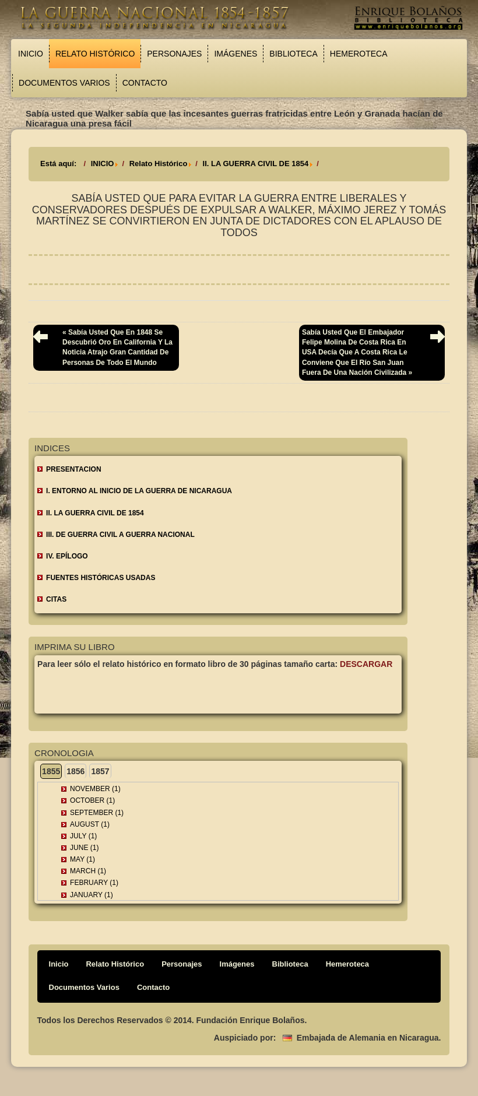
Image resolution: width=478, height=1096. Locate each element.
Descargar (366, 664)
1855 (51, 771)
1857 (100, 771)
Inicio (30, 53)
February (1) (94, 883)
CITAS (56, 599)
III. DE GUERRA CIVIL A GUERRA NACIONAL (120, 535)
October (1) (92, 800)
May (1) (82, 859)
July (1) (83, 836)
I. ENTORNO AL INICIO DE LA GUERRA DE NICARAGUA (139, 491)
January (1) (91, 895)
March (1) (88, 871)
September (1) (97, 813)
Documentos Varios (64, 82)
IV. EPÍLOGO (67, 556)
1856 (75, 771)
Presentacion (73, 469)
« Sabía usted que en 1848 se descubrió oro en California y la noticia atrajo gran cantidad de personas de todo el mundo (117, 347)
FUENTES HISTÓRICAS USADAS (100, 578)
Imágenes (235, 53)
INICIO (102, 163)
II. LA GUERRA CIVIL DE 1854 (256, 163)
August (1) (90, 824)
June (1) (84, 848)
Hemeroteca (359, 53)
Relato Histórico (95, 53)
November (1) (95, 789)
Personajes (174, 53)
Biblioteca (293, 53)
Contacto (144, 82)
